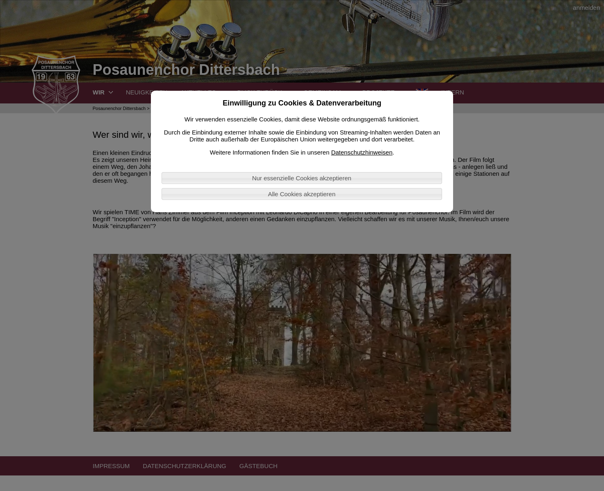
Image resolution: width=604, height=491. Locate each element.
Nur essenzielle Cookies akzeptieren (301, 178)
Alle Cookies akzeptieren (301, 194)
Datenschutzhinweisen (362, 152)
